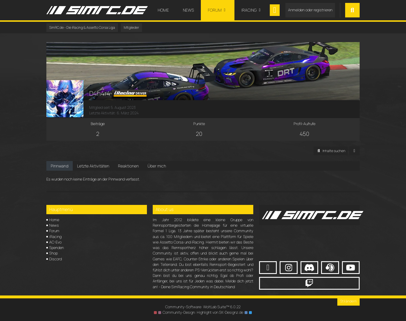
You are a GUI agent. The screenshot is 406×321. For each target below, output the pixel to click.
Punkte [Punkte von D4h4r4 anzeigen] (199, 123)
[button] (331, 151)
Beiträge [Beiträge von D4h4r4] (98, 123)
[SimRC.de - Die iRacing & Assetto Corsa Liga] (97, 10)
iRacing (55, 236)
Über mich (157, 166)
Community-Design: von (203, 312)
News (54, 225)
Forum (54, 230)
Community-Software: (203, 306)
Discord (55, 259)
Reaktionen (128, 166)
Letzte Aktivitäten (93, 166)
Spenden (56, 247)
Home (54, 219)
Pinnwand (59, 166)
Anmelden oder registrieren (310, 9)
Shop (53, 253)
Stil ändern (348, 301)
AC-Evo (55, 242)
